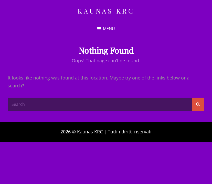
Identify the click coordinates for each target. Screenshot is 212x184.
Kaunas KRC (106, 10)
